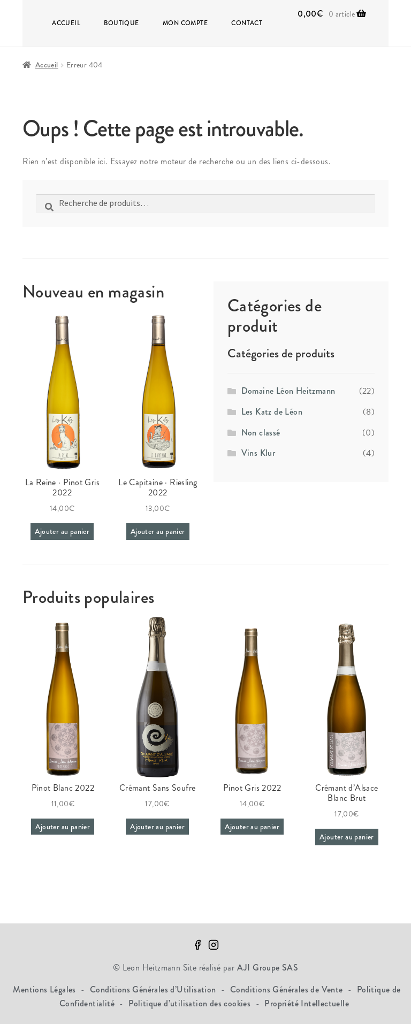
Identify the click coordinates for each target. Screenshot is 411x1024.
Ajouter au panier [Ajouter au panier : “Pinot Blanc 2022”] (62, 826)
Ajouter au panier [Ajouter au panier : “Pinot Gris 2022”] (252, 826)
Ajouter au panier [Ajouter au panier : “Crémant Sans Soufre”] (157, 826)
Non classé (260, 432)
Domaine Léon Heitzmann (288, 391)
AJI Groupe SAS (268, 967)
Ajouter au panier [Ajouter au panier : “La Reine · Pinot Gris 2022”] (62, 531)
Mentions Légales (45, 989)
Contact (246, 23)
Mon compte (185, 23)
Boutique (121, 23)
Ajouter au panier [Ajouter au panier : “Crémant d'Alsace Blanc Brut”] (346, 836)
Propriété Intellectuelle (306, 1003)
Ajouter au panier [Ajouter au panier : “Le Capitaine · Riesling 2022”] (158, 531)
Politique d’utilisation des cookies (190, 1003)
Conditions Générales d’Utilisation (154, 989)
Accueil (66, 23)
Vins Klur (258, 453)
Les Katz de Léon (271, 412)
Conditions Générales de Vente (287, 989)
